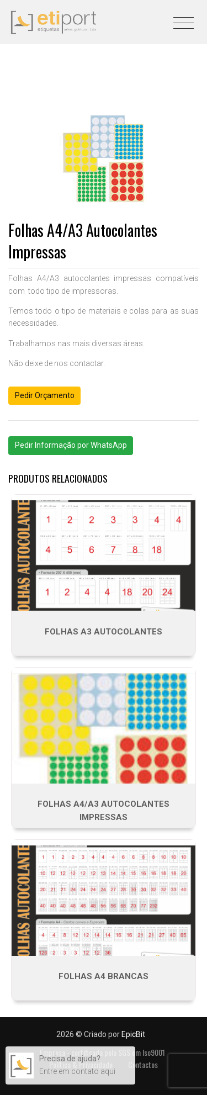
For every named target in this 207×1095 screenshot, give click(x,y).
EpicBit (133, 1034)
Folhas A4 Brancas (103, 976)
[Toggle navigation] (183, 19)
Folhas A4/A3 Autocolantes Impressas (103, 810)
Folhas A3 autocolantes (103, 632)
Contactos (143, 1064)
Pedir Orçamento (45, 395)
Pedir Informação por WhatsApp (71, 445)
